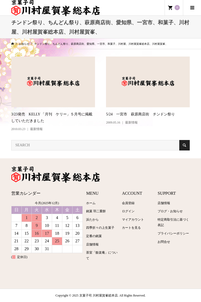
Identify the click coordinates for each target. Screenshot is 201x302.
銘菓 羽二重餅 (96, 211)
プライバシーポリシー (173, 233)
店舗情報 (92, 244)
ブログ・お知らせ (170, 211)
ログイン (128, 211)
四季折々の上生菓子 (100, 228)
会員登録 (128, 203)
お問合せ (164, 242)
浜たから (92, 219)
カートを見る (131, 228)
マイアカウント (133, 219)
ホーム (91, 203)
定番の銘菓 (94, 236)
